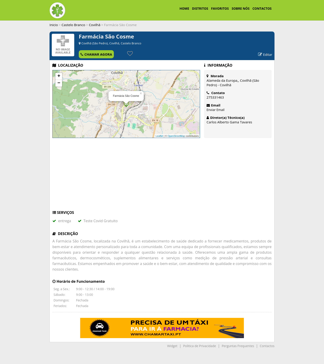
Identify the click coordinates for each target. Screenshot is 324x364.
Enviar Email (216, 110)
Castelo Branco (73, 25)
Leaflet (159, 136)
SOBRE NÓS (241, 8)
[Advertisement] (162, 176)
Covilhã (94, 25)
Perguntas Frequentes (238, 346)
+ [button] (58, 76)
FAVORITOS (220, 8)
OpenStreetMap (176, 136)
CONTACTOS (262, 8)
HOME (184, 8)
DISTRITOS (200, 8)
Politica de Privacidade (199, 346)
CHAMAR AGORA (96, 54)
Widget (172, 346)
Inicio (54, 25)
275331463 (215, 97)
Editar (265, 54)
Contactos (267, 346)
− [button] (58, 83)
